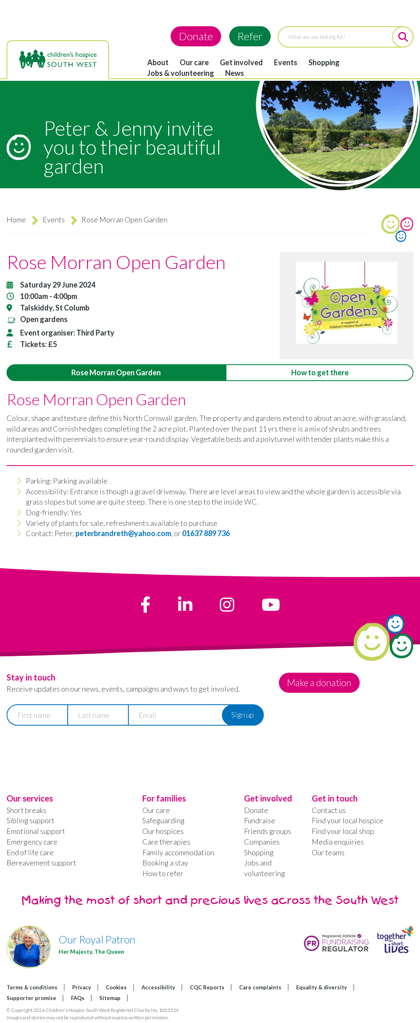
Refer (249, 36)
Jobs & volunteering (180, 73)
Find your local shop (343, 831)
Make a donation (324, 682)
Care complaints (260, 987)
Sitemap (110, 998)
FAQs (77, 998)
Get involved (241, 62)
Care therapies (166, 841)
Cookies (116, 987)
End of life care (30, 852)
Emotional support (36, 831)
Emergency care (32, 841)
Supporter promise (31, 998)
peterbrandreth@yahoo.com (123, 533)
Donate (196, 36)
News (234, 73)
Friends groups (267, 831)
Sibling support (31, 820)
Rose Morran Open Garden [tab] (116, 372)
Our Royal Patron (97, 939)
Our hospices (163, 831)
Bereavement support (41, 862)
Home (16, 219)
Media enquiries (338, 841)
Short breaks (26, 810)
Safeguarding (163, 820)
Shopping (324, 62)
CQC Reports (207, 987)
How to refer (162, 873)
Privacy (81, 987)
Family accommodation (178, 852)
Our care (194, 62)
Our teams (328, 852)
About (158, 62)
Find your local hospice (347, 820)
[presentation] (69, 751)
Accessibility (158, 987)
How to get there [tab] (320, 372)
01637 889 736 (206, 533)
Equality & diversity (321, 987)
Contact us (329, 810)
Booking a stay (165, 862)
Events (285, 62)
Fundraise (259, 820)
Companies (262, 841)
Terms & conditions (32, 987)
